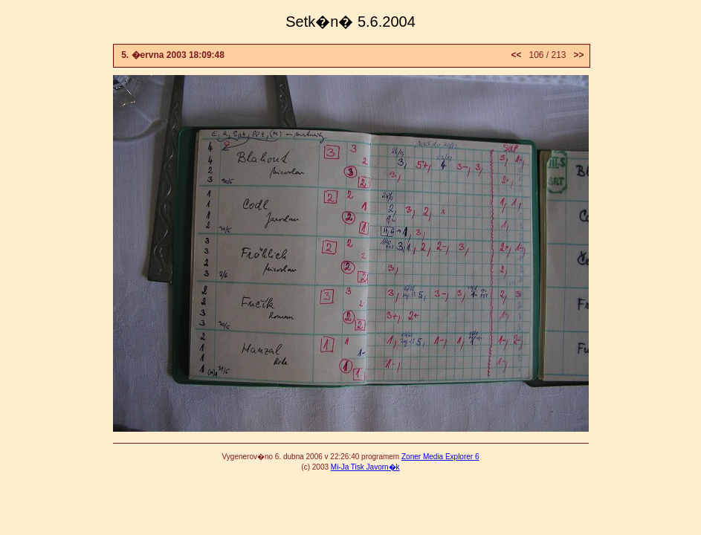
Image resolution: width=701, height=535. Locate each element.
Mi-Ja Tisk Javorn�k (365, 467)
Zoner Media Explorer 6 (440, 457)
